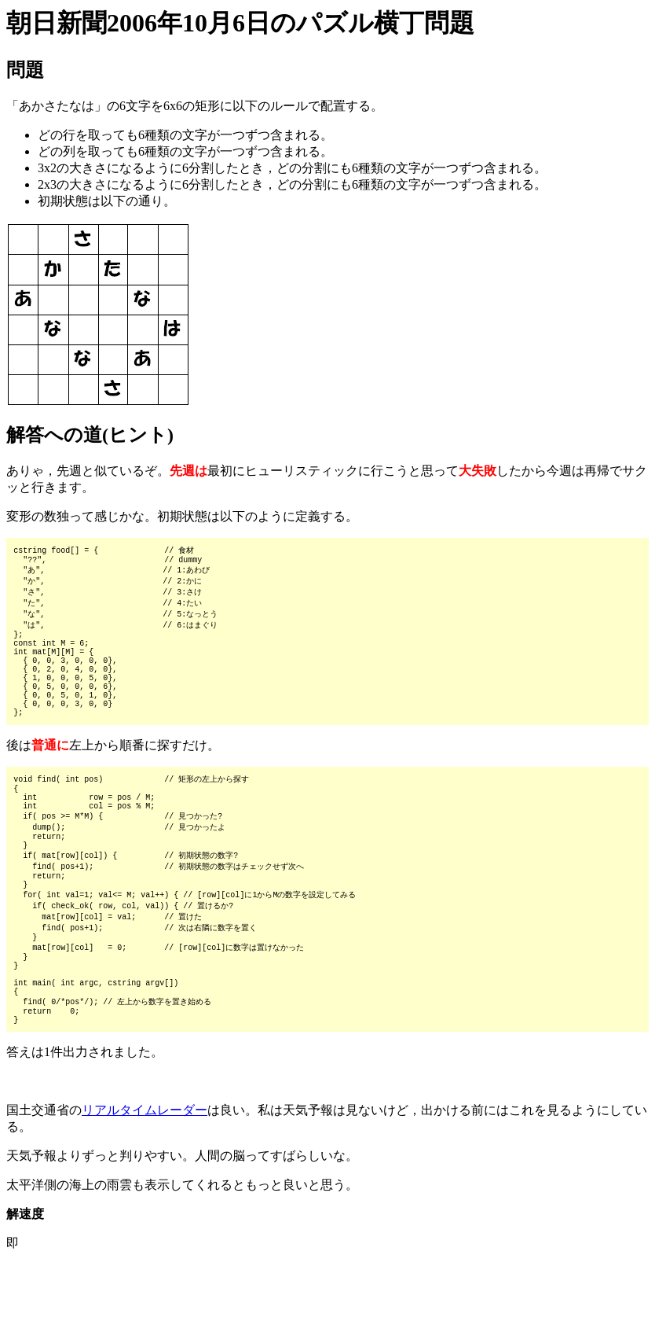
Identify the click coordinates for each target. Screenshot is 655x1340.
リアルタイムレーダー (144, 1185)
